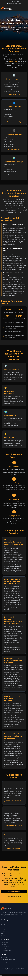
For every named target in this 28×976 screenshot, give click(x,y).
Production (3, 944)
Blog (2, 933)
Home (2, 922)
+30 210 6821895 (15, 1)
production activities (14, 212)
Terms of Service (18, 970)
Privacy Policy (9, 970)
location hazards (8, 234)
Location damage (8, 146)
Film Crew (3, 948)
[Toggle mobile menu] (26, 8)
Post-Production (5, 946)
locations (21, 719)
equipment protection (9, 228)
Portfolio (3, 931)
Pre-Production (5, 942)
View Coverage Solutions (14, 896)
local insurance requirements (11, 293)
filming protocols (16, 647)
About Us (3, 925)
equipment (13, 61)
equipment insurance (10, 550)
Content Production (6, 950)
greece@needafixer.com (15, 3)
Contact (3, 935)
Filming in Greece (5, 929)
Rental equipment (9, 91)
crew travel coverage (9, 290)
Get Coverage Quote (14, 891)
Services (3, 927)
